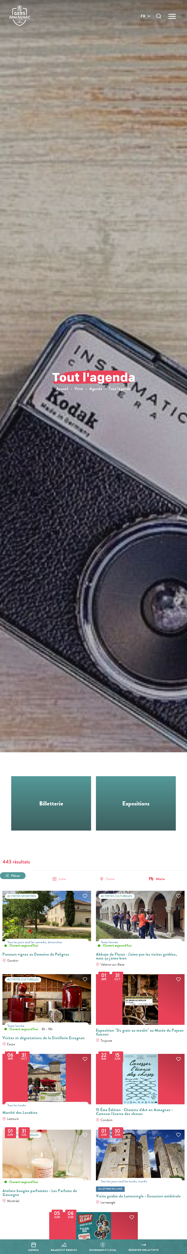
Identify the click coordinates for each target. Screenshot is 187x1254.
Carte (110, 879)
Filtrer (15, 875)
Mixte (160, 879)
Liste (62, 879)
